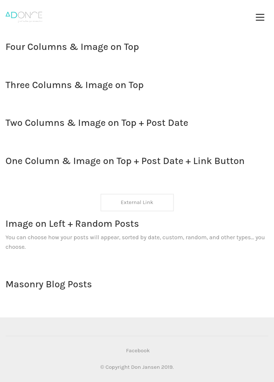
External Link (137, 202)
